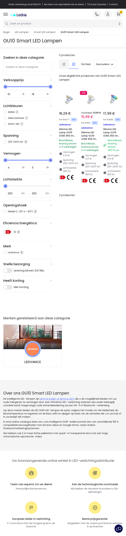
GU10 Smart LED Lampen (75, 32)
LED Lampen (22, 32)
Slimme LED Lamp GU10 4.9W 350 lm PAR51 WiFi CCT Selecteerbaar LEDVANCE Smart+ (68, 139)
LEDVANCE (32, 362)
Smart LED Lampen (45, 32)
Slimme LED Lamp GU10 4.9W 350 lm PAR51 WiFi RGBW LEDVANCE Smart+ (110, 139)
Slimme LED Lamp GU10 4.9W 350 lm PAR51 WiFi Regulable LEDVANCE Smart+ (88, 142)
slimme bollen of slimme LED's (57, 398)
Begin (6, 32)
